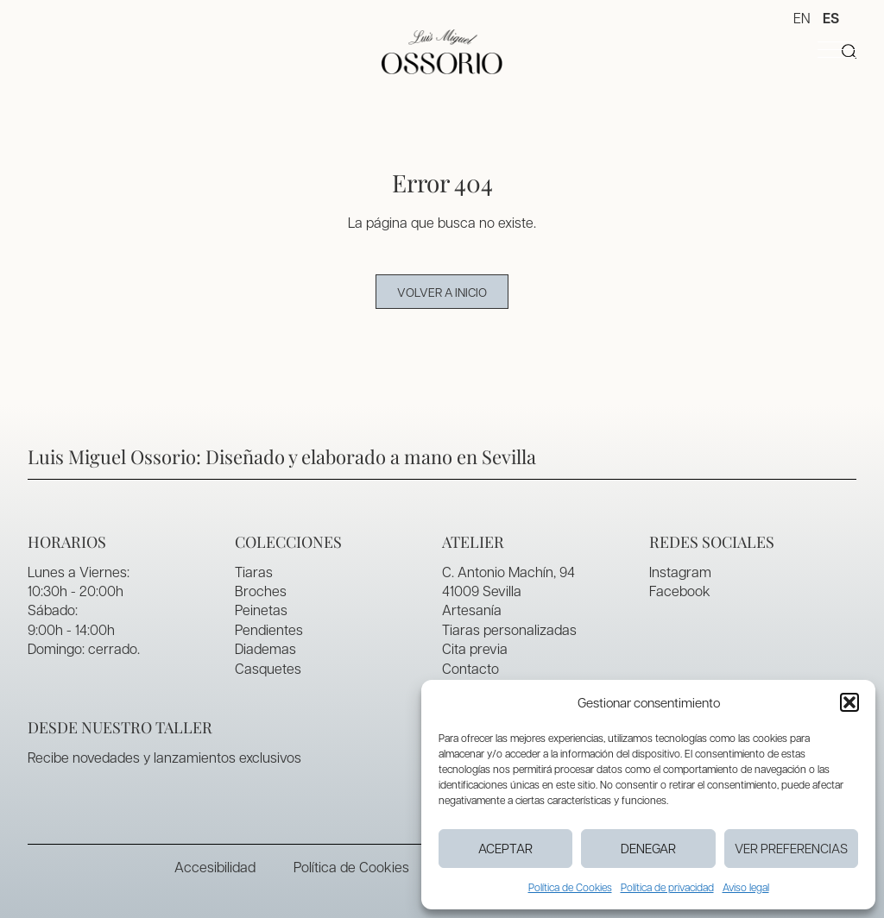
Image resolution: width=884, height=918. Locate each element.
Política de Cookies (570, 887)
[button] (849, 702)
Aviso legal (746, 887)
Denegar (648, 848)
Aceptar (505, 848)
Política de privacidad (667, 887)
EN (802, 18)
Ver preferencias (791, 848)
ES (831, 18)
